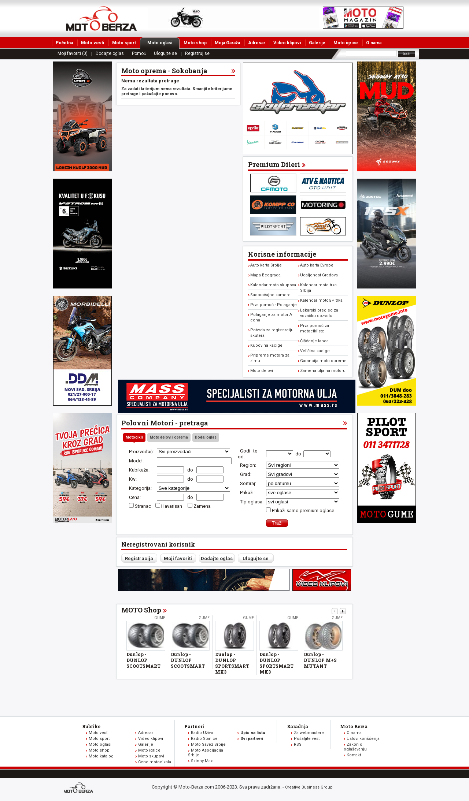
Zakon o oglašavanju (355, 747)
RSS (298, 744)
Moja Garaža (227, 42)
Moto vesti (92, 42)
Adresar (256, 42)
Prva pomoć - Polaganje (273, 304)
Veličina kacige (315, 351)
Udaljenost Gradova (319, 275)
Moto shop (195, 42)
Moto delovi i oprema (169, 437)
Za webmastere (309, 732)
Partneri (194, 726)
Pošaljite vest (307, 738)
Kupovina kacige (266, 345)
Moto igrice (345, 42)
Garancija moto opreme (323, 360)
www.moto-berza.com (79, 788)
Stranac (143, 506)
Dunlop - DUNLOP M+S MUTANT (320, 660)
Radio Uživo (202, 732)
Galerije (317, 42)
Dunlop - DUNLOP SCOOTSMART (143, 660)
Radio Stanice (204, 738)
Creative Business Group (309, 787)
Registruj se (197, 53)
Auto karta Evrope (316, 265)
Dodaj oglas (206, 437)
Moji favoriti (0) (73, 53)
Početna (64, 42)
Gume (159, 618)
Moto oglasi (163, 43)
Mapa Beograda (265, 275)
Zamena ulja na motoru (323, 370)
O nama (373, 42)
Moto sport (124, 42)
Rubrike (91, 726)
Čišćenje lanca (314, 341)
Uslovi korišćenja (363, 738)
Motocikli (134, 437)
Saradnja (297, 726)
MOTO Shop (141, 610)
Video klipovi (287, 42)
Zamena (202, 506)
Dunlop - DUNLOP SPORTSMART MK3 (232, 663)
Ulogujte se (165, 53)
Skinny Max (202, 761)
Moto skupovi (151, 756)
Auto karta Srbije (266, 265)
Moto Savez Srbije (208, 744)
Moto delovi (261, 370)
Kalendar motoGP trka (321, 300)
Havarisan (172, 506)
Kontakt (354, 755)
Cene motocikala (154, 762)
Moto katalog (101, 756)
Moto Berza (354, 726)
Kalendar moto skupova (273, 285)
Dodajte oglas (110, 53)
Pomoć (139, 53)
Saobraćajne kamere (270, 295)
